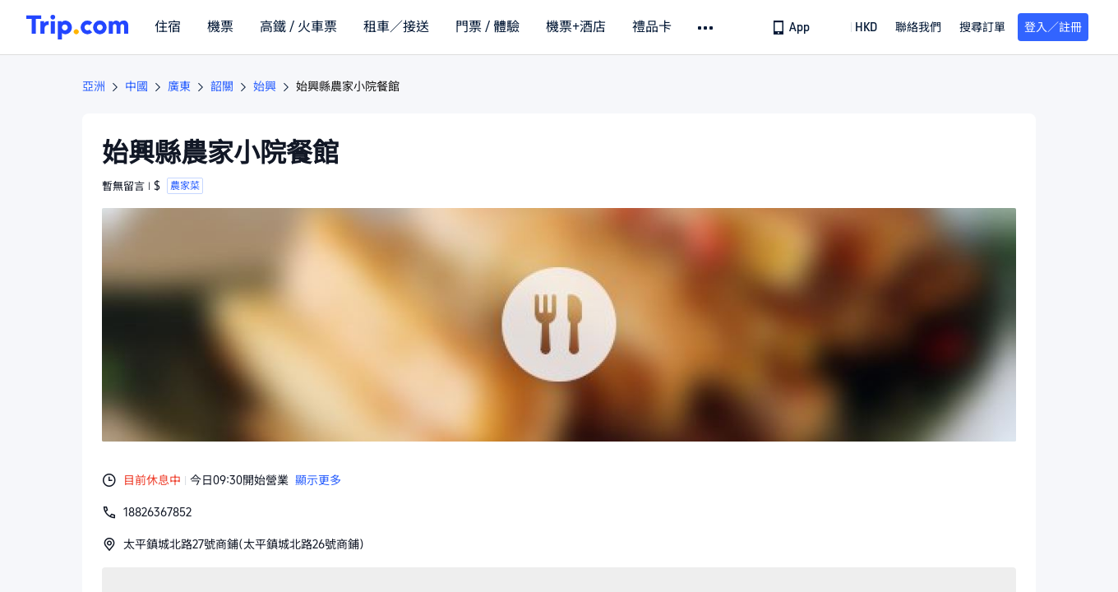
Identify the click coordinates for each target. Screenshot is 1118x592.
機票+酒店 (576, 27)
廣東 (179, 86)
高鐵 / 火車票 (298, 27)
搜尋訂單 (982, 27)
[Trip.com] (77, 27)
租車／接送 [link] (396, 27)
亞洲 (93, 86)
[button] (706, 28)
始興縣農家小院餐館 (348, 86)
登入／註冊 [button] (1053, 27)
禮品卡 (652, 27)
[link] (792, 27)
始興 (264, 86)
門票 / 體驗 (487, 27)
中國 (136, 86)
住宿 (168, 27)
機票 (220, 27)
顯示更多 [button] (318, 480)
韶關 (221, 86)
